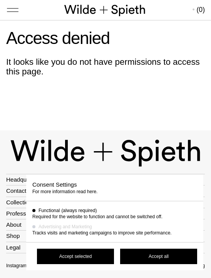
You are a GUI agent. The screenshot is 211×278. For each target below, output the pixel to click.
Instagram (16, 265)
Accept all (159, 256)
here (91, 191)
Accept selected (75, 256)
